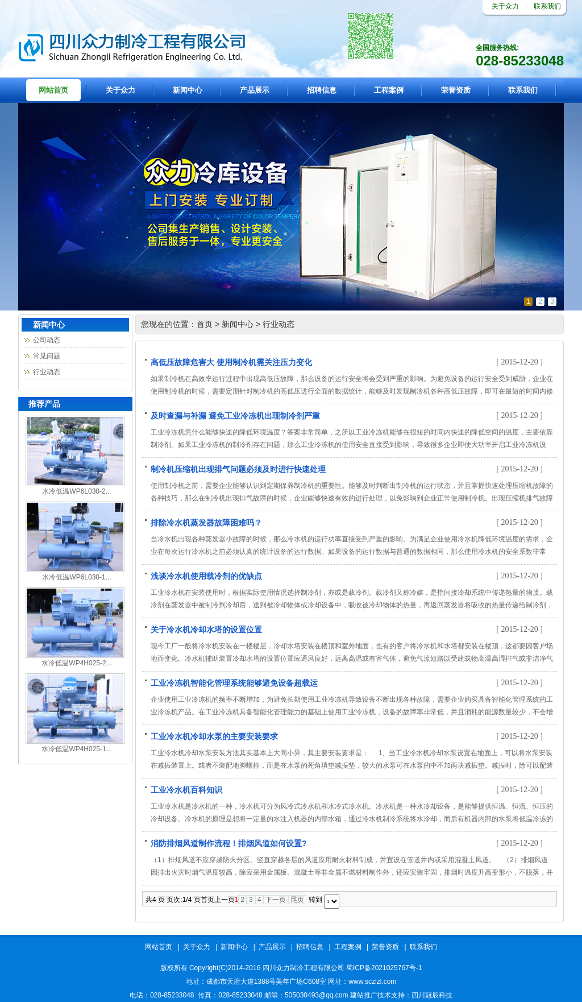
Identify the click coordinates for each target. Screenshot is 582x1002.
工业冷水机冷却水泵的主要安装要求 (214, 735)
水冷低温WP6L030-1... (76, 577)
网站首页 (53, 90)
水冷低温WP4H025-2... (76, 663)
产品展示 (254, 90)
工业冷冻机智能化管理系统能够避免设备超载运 (234, 682)
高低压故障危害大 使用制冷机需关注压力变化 (231, 361)
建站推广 (363, 995)
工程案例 (389, 90)
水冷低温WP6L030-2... (76, 491)
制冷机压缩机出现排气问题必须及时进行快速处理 (238, 468)
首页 (205, 324)
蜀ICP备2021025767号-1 (384, 968)
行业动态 (46, 372)
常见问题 (46, 356)
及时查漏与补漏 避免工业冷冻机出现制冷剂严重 (235, 415)
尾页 (297, 900)
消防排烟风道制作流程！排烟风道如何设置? (229, 842)
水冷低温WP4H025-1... (76, 749)
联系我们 (547, 6)
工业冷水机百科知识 (186, 789)
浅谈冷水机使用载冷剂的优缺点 (206, 575)
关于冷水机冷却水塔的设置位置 (206, 628)
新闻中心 (187, 90)
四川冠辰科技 (431, 995)
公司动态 (46, 340)
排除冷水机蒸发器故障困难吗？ (206, 521)
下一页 (275, 900)
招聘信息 (321, 90)
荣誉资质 (456, 90)
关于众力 (505, 6)
